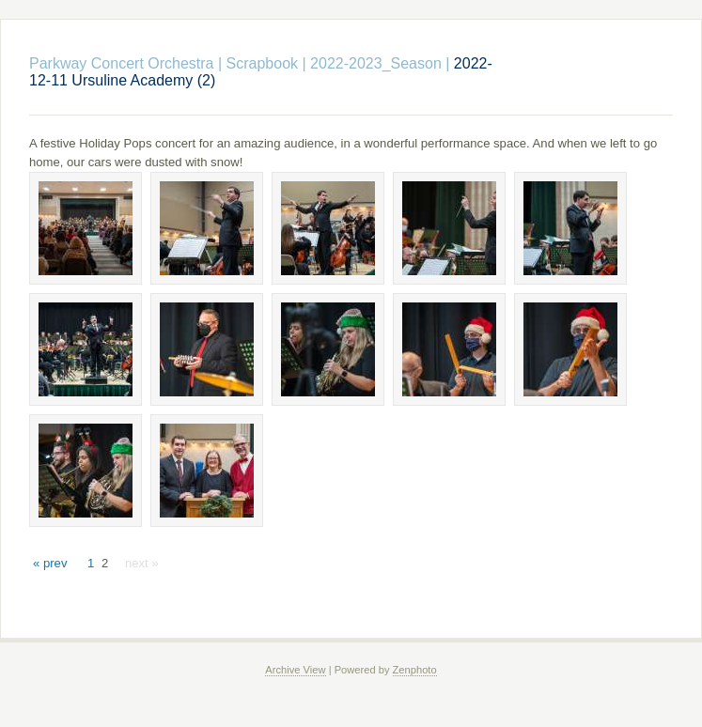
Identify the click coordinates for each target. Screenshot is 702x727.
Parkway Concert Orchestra (121, 63)
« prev (50, 563)
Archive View (295, 669)
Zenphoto (415, 669)
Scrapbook (262, 63)
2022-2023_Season (376, 63)
